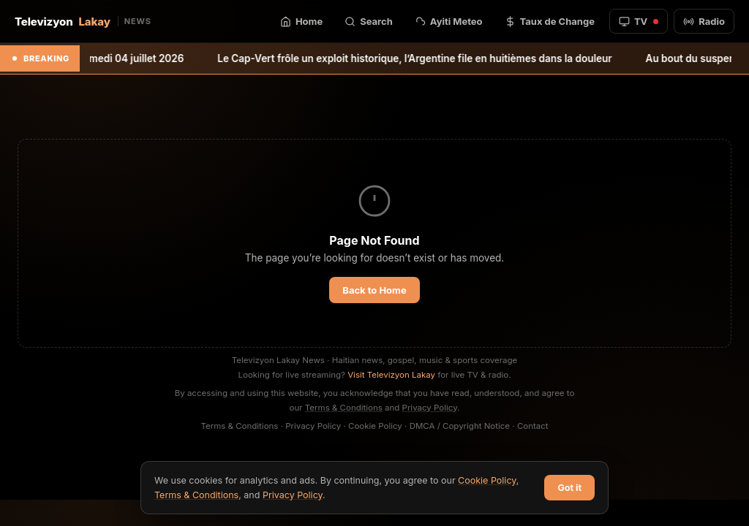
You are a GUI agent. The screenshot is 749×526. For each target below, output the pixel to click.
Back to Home (374, 290)
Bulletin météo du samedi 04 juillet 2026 (103, 58)
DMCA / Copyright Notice (460, 426)
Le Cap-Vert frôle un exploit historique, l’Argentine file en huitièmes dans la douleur (429, 58)
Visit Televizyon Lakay (391, 375)
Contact (533, 426)
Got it (569, 487)
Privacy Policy (430, 408)
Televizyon (83, 21)
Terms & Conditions (344, 408)
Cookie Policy (375, 426)
